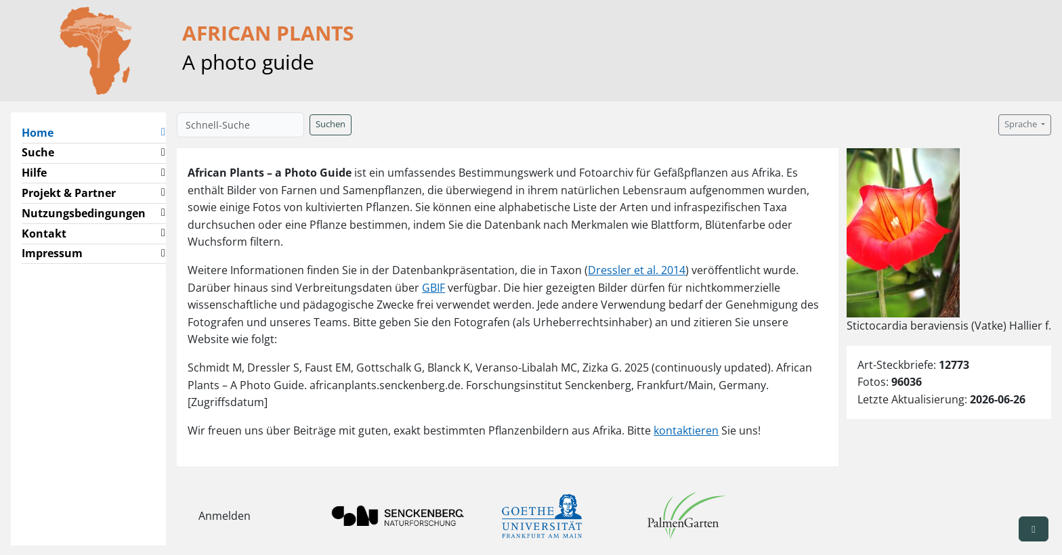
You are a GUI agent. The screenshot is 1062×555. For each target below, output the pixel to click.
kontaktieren (686, 430)
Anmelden (224, 515)
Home (43, 132)
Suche (38, 152)
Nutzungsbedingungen (84, 213)
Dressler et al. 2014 (636, 270)
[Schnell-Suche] (240, 124)
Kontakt (44, 233)
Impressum (52, 253)
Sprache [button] (1021, 124)
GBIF (433, 287)
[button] (163, 133)
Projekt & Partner (69, 192)
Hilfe (34, 172)
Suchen (330, 124)
